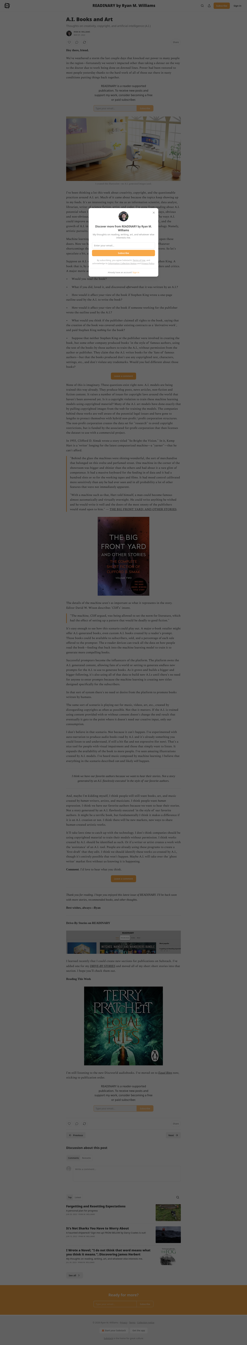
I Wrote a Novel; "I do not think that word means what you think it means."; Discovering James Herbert (108, 1252)
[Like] (69, 42)
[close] (153, 212)
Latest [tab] (78, 1197)
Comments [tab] (73, 1157)
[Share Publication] (209, 6)
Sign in (237, 5)
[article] (123, 1212)
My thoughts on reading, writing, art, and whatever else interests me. (104, 1258)
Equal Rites (165, 1072)
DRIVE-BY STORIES (102, 966)
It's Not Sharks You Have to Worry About (97, 1228)
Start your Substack (113, 1330)
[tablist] (79, 1158)
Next (173, 1135)
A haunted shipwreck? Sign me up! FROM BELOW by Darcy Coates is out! (106, 1232)
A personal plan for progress (82, 1210)
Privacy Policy (147, 263)
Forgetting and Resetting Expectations (96, 1206)
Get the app (138, 1330)
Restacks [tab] (86, 1157)
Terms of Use (139, 260)
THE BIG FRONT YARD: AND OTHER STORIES (143, 509)
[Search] (202, 6)
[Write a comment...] (127, 1173)
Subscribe (221, 5)
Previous (76, 1135)
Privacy (123, 1322)
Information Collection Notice (122, 263)
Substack (108, 1338)
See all (74, 1275)
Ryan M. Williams (82, 32)
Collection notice (145, 1322)
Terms (132, 1322)
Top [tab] (70, 1197)
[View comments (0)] (77, 42)
